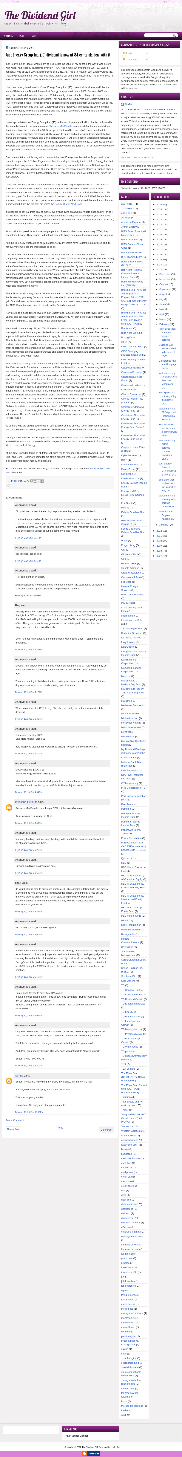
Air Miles (126, 217)
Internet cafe (128, 615)
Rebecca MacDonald (61, 126)
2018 (159, 244)
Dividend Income (130, 478)
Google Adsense (130, 568)
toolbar (125, 1410)
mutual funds (128, 1327)
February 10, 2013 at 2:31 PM (28, 719)
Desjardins (127, 473)
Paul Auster (127, 804)
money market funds (132, 1313)
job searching (128, 1285)
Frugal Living (128, 545)
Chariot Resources (131, 394)
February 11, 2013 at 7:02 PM (28, 1015)
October (163, 284)
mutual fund (127, 1322)
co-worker (126, 1167)
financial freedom (130, 1249)
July (161, 299)
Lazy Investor (128, 642)
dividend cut (127, 1218)
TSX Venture (128, 1068)
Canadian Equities (131, 385)
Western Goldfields (131, 1130)
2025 (159, 209)
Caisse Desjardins (131, 367)
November (165, 279)
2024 (159, 214)
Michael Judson (129, 718)
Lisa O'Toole (128, 646)
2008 (159, 550)
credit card (127, 1176)
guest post (126, 1258)
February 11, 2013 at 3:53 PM (28, 911)
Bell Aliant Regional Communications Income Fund (131, 273)
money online (128, 1318)
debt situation (128, 1204)
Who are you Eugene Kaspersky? (166, 515)
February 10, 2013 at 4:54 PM (28, 792)
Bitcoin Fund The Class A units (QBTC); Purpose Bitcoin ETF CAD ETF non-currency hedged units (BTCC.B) (133, 297)
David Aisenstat (129, 464)
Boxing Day (127, 337)
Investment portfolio (131, 620)
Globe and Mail (129, 554)
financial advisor (130, 1244)
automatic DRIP (129, 1144)
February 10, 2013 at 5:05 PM (28, 850)
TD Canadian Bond (131, 994)
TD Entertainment (130, 1016)
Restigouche (128, 934)
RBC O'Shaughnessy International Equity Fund (132, 899)
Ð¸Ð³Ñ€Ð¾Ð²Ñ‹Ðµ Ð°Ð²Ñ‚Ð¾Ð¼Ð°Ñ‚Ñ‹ (38, 2)
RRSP (124, 920)
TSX (123, 1064)
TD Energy (127, 1011)
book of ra (115, 1447)
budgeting (126, 1153)
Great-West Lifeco (131, 572)
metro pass (127, 1308)
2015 (159, 259)
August (163, 294)
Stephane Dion (129, 976)
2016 (159, 254)
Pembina (126, 808)
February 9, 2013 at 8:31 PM (28, 561)
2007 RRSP (127, 203)
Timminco (126, 1097)
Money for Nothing (131, 722)
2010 (159, 540)
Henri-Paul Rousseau (132, 594)
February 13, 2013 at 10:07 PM (29, 1112)
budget (125, 1149)
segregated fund (130, 1362)
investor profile (129, 1272)
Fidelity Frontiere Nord (133, 512)
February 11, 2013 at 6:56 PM (28, 977)
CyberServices (129, 455)
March (162, 319)
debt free (126, 1199)
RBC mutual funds (131, 915)
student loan (128, 1388)
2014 (159, 264)
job (122, 1276)
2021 (159, 229)
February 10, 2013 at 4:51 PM (28, 754)
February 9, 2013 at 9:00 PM (28, 595)
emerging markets (131, 1231)
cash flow (126, 1163)
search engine (129, 1358)
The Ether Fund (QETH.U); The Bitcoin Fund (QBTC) (133, 1077)
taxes (124, 1401)
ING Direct (127, 602)
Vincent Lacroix (129, 1126)
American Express (131, 222)
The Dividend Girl (40, 15)
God (123, 558)
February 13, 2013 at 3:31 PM (28, 1066)
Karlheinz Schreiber (131, 633)
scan (123, 1353)
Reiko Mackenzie (130, 929)
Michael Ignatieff (130, 713)
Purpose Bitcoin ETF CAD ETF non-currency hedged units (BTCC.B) (133, 846)
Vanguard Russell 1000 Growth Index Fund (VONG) (133, 1118)
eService (126, 1227)
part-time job (128, 1336)
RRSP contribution (131, 925)
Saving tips (127, 947)
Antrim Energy (129, 226)
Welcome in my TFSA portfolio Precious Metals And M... (168, 380)
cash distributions (130, 1158)
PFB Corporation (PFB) (133, 787)
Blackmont (127, 328)
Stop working (128, 980)
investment (127, 1267)
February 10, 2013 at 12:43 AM (29, 650)
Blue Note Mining (130, 332)
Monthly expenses (131, 727)
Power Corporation (131, 838)
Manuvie (125, 676)
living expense (129, 1295)
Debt (21, 35)
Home (60, 1127)
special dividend (130, 1367)
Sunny (19, 1075)
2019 (159, 239)
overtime (126, 1331)
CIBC (124, 342)
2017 (159, 249)
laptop (124, 1290)
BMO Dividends (129, 239)
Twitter (124, 1110)
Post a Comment (15, 1120)
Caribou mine (128, 389)
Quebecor (126, 858)
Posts (127, 53)
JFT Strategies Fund (132, 628)
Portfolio (8, 35)
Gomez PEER (128, 563)
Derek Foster (128, 469)
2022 (159, 224)
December (165, 274)
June (162, 304)
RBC (123, 862)
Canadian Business (131, 372)
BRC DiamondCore (131, 257)
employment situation (132, 1236)
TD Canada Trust (130, 990)
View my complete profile (137, 158)
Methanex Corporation (133, 705)
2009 (159, 545)
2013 (159, 269)
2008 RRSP (127, 208)
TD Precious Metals (131, 1034)
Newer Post (13, 1129)
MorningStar (128, 736)
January (163, 524)
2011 (159, 535)
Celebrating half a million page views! (168, 364)
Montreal (126, 731)
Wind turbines (128, 1135)
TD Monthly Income (131, 1029)
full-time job (127, 1253)
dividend (125, 1213)
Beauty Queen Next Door (68, 204)
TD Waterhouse (129, 1046)
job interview (128, 1281)
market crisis (128, 1304)
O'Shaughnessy (129, 783)
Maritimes (126, 700)
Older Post (106, 1129)
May (161, 309)
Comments (130, 59)
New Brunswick (129, 770)
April (161, 314)
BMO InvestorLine (131, 252)
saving (124, 1349)
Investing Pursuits (26, 801)
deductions (127, 1208)
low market (127, 1299)
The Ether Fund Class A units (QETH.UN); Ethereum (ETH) (134, 1089)
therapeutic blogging (132, 1405)
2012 (159, 530)
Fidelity (125, 507)
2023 (159, 219)
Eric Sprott (127, 503)
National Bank (128, 757)
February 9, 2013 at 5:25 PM (28, 538)
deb (123, 1190)
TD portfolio (127, 1051)
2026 (159, 204)
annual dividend (129, 1140)
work (123, 1415)
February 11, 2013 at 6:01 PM (28, 934)
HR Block (126, 581)
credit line (126, 1181)
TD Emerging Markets (133, 1003)
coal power (127, 1172)
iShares (125, 1263)
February (164, 324)
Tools (33, 35)
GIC (123, 549)
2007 (159, 555)
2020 (159, 234)
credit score (127, 1185)
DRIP (124, 460)
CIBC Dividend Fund (132, 346)
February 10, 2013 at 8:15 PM (28, 873)
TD (122, 985)
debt (123, 1195)
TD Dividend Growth (132, 999)
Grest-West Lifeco (131, 577)
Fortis (124, 540)
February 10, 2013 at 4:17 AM (28, 692)
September (165, 289)
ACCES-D (126, 213)
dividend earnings (130, 1222)
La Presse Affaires (131, 637)
